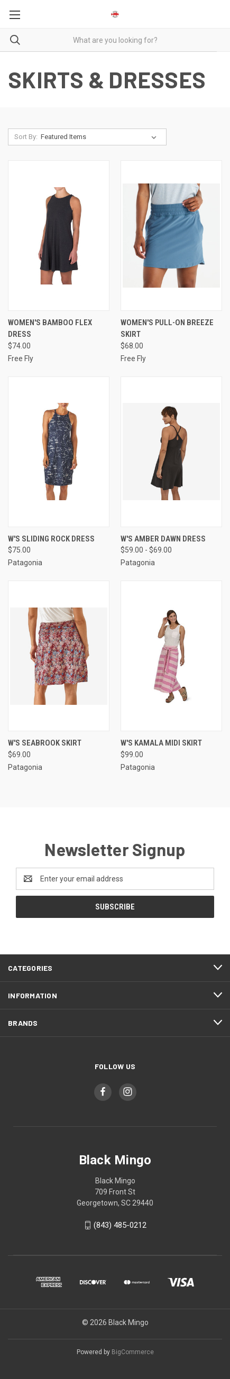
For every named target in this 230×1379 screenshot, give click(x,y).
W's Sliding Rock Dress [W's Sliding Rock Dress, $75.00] (51, 539)
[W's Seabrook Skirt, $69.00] (58, 656)
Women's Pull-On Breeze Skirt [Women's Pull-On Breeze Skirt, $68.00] (167, 328)
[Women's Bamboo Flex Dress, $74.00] (58, 235)
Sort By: (26, 137)
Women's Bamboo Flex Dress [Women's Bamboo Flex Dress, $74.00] (50, 328)
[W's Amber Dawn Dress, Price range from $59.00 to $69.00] (171, 452)
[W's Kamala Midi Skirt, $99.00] (171, 656)
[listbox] (100, 137)
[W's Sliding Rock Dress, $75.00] (58, 452)
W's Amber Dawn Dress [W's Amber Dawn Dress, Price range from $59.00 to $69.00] (163, 539)
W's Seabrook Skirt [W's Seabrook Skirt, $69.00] (44, 743)
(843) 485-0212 (120, 1225)
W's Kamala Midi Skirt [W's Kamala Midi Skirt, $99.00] (161, 743)
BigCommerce (133, 1352)
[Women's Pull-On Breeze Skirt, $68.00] (171, 235)
